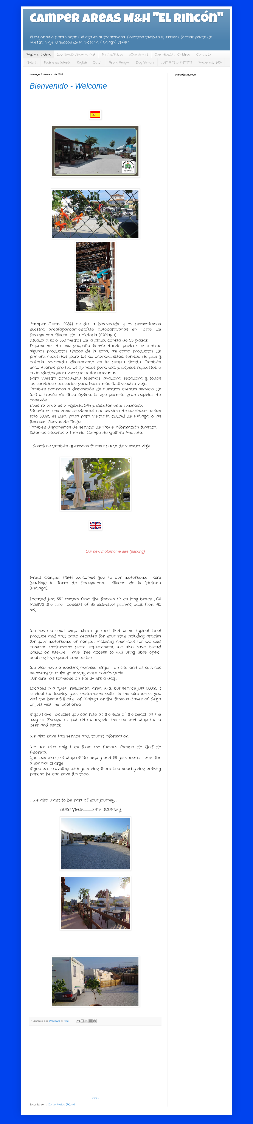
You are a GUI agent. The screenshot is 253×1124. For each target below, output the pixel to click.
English (82, 62)
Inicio (95, 1098)
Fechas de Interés (57, 62)
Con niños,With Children (172, 54)
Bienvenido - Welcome (68, 85)
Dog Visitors (145, 62)
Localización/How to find (76, 54)
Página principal (38, 54)
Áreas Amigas (119, 62)
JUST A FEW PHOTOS (176, 62)
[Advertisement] (95, 1061)
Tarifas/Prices (112, 54)
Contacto (203, 54)
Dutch (97, 62)
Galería (31, 62)
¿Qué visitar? (138, 54)
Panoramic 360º (210, 62)
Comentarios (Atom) (61, 1104)
